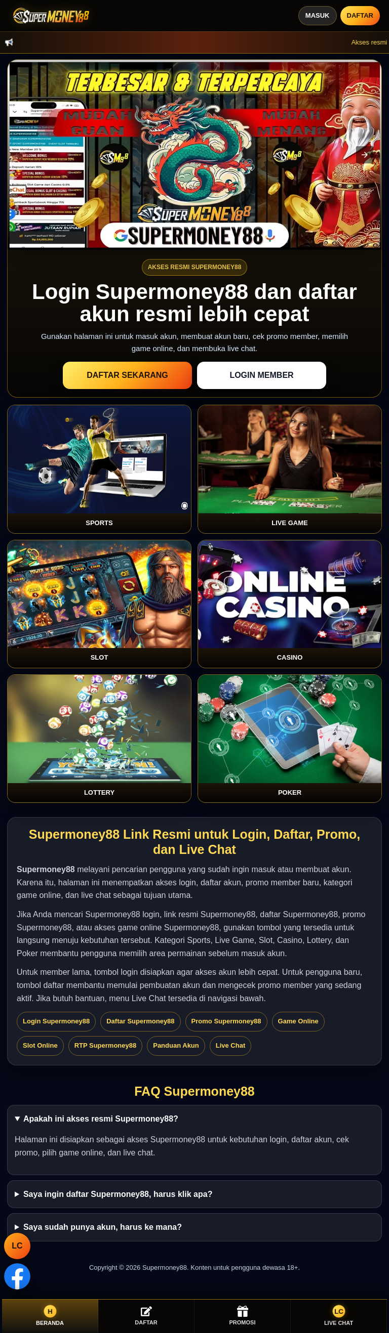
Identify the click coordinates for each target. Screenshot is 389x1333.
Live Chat (231, 1045)
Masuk (317, 15)
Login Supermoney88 (56, 1021)
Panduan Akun (176, 1045)
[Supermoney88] (49, 16)
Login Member (261, 375)
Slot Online (40, 1045)
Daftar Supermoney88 (140, 1021)
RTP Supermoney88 (105, 1045)
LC (17, 1245)
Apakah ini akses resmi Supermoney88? (100, 1118)
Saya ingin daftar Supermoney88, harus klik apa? (117, 1194)
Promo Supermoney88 (226, 1021)
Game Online (298, 1021)
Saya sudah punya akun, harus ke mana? (102, 1227)
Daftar (360, 15)
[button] (364, 154)
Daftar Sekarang (127, 375)
